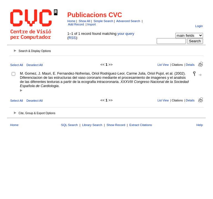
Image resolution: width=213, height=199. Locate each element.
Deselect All (34, 65)
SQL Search (69, 125)
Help (199, 125)
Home (71, 21)
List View (163, 64)
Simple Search (103, 21)
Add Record (76, 24)
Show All (84, 21)
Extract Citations (141, 125)
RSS (72, 38)
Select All (16, 65)
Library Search (92, 125)
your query (126, 34)
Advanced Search (128, 21)
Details (190, 64)
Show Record (115, 125)
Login (199, 26)
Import (91, 24)
